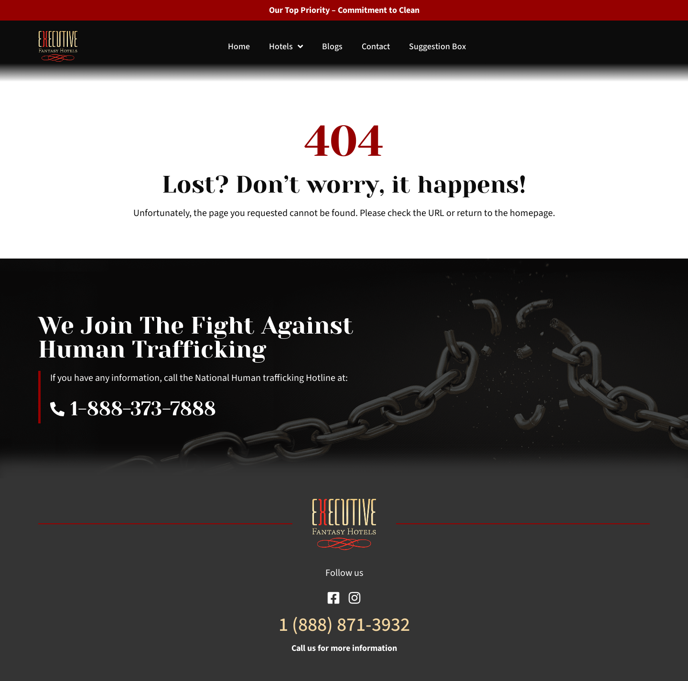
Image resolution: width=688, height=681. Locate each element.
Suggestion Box (437, 47)
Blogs (332, 47)
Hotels (286, 47)
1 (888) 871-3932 (344, 624)
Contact (376, 47)
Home (239, 47)
